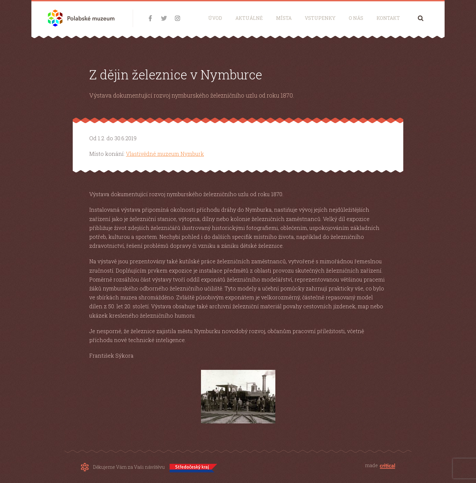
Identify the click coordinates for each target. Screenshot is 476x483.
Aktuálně (249, 18)
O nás (356, 18)
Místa (284, 18)
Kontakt (388, 18)
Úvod (215, 18)
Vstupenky (320, 18)
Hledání (420, 18)
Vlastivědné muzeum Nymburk (165, 153)
